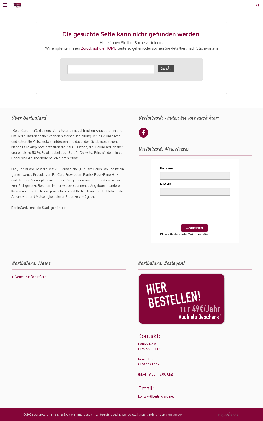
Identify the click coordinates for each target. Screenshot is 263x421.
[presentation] (195, 211)
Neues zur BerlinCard (30, 277)
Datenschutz (128, 414)
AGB (142, 414)
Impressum (85, 414)
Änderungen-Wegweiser (164, 414)
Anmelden (194, 228)
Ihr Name (166, 168)
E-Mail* (165, 184)
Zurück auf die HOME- (99, 48)
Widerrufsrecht (106, 414)
